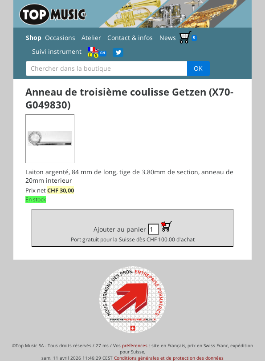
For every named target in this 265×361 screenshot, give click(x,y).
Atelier (91, 37)
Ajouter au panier (133, 232)
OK (198, 68)
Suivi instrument (57, 51)
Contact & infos (130, 37)
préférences (134, 345)
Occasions (60, 37)
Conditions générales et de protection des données (169, 358)
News (167, 37)
